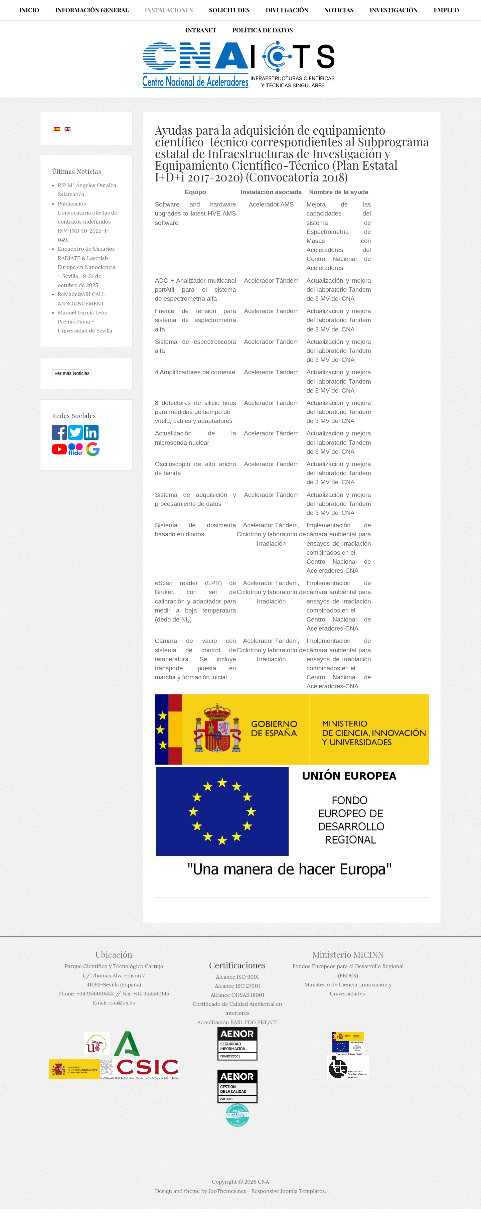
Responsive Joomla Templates (288, 1191)
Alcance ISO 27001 (237, 985)
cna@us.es (122, 1002)
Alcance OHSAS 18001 (237, 994)
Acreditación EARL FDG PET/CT (237, 1022)
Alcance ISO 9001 (237, 976)
